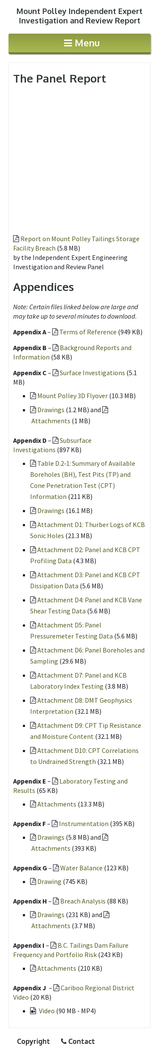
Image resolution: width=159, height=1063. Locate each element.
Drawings (50, 409)
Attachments (50, 420)
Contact (78, 1041)
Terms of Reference (88, 332)
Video (47, 1010)
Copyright (33, 1041)
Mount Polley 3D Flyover (72, 395)
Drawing (49, 881)
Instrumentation (84, 823)
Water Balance (81, 868)
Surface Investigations (92, 372)
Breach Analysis (83, 901)
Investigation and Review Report (79, 15)
